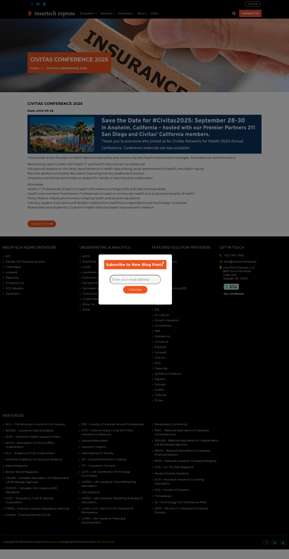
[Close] (163, 263)
